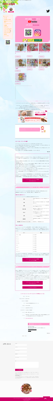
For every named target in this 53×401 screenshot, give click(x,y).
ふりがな (16, 347)
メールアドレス (17, 350)
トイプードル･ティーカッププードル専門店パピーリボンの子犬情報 (32, 260)
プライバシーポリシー (26, 400)
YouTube (34, 18)
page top (46, 398)
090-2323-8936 (7, 6)
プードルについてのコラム (33, 287)
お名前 (16, 343)
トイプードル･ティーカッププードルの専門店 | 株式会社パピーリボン (24, 398)
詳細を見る (18, 56)
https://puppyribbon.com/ (29, 318)
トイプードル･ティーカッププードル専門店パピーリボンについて (32, 180)
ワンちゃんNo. (17, 357)
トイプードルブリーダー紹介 (26, 399)
